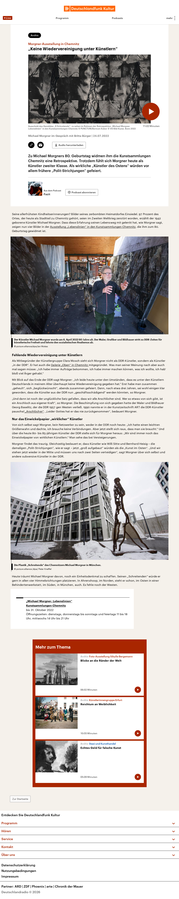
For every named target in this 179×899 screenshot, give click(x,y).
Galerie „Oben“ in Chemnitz (70, 364)
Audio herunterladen (70, 145)
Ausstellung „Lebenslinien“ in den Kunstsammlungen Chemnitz (93, 226)
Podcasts (117, 18)
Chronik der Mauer (69, 886)
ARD (19, 886)
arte (50, 886)
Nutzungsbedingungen (18, 871)
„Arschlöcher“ (34, 411)
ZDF (28, 886)
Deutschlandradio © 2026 (20, 892)
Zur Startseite (20, 798)
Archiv (35, 35)
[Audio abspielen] (151, 111)
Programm (62, 18)
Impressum (10, 876)
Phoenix (39, 886)
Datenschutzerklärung (18, 865)
